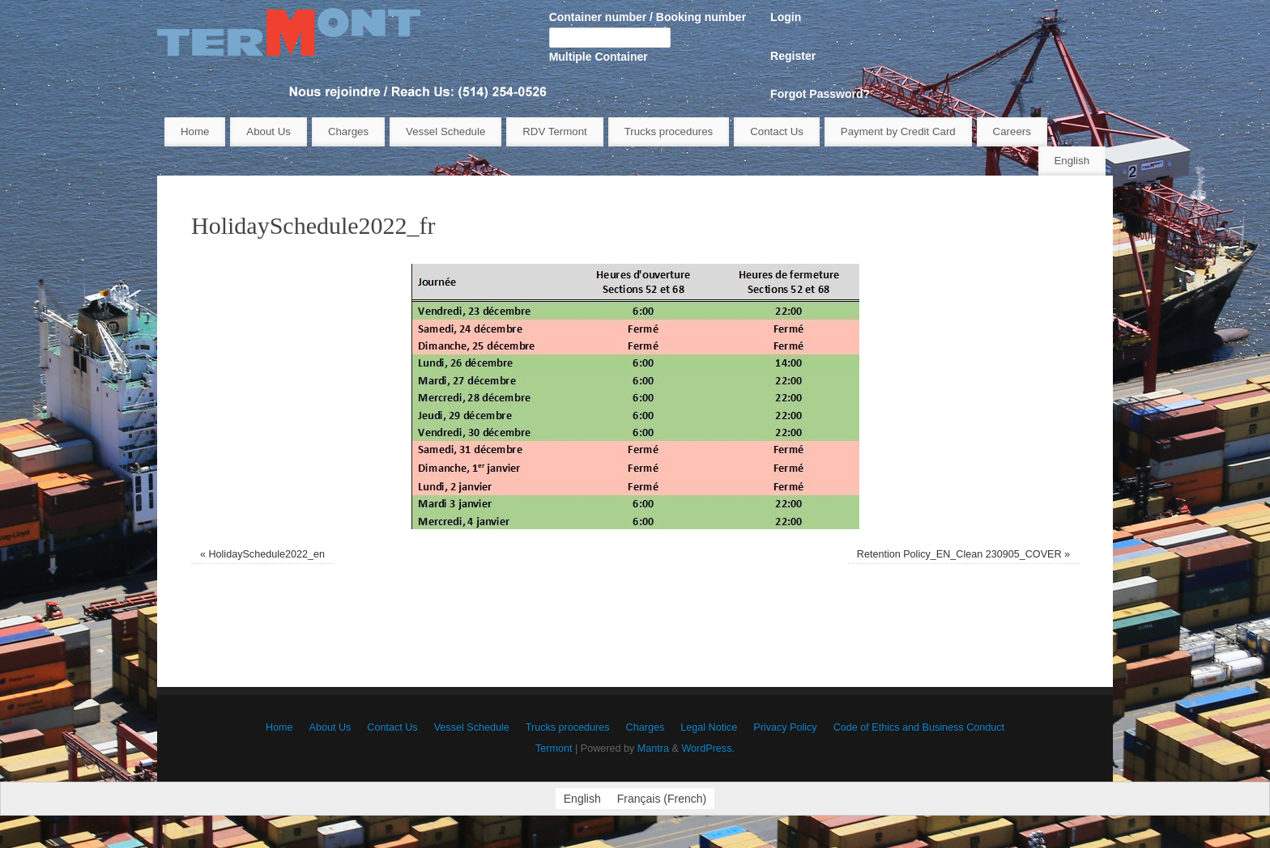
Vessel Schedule (445, 131)
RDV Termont (554, 131)
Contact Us (776, 131)
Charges (348, 131)
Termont (554, 748)
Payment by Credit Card (898, 131)
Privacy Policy (784, 727)
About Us (268, 131)
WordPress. (708, 748)
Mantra (653, 748)
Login (785, 17)
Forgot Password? (820, 93)
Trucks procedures (669, 131)
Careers (1012, 131)
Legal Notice (708, 727)
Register (793, 55)
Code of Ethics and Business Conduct (918, 727)
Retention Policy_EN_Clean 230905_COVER (959, 554)
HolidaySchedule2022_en (266, 554)
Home (195, 131)
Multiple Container (598, 56)
